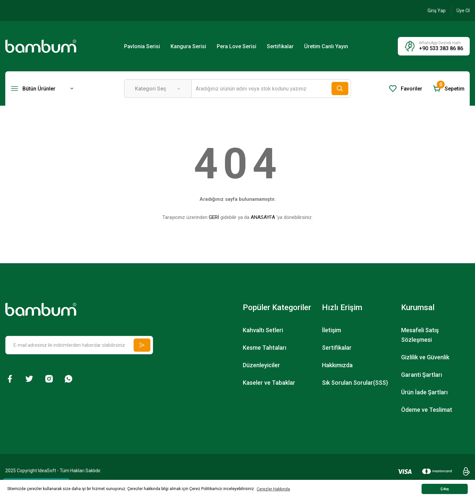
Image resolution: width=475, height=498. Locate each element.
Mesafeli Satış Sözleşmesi (420, 335)
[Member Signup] (463, 10)
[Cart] (448, 88)
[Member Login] (437, 10)
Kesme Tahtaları (264, 347)
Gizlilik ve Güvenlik (425, 357)
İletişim (331, 330)
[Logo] (40, 46)
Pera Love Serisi (236, 46)
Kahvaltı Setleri (263, 330)
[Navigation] (42, 88)
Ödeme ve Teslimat (426, 409)
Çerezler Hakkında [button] (273, 489)
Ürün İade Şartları (424, 392)
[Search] (271, 88)
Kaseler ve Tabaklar (269, 382)
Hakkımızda (337, 365)
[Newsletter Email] (79, 345)
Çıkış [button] (444, 489)
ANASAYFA (263, 217)
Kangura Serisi (188, 46)
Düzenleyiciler (261, 365)
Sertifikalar (280, 46)
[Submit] (141, 345)
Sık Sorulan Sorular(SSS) (355, 382)
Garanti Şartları (421, 374)
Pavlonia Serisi (142, 46)
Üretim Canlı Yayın (326, 46)
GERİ (214, 217)
